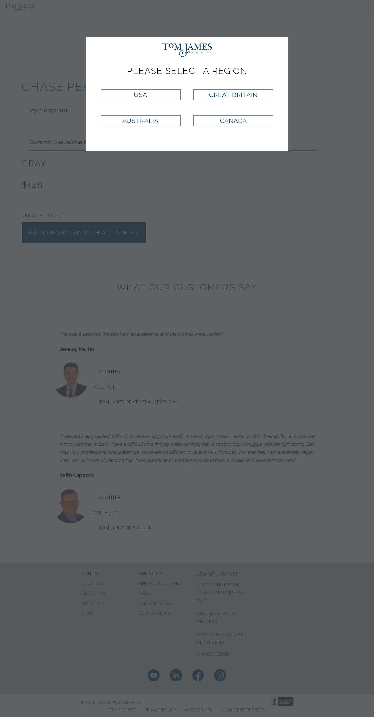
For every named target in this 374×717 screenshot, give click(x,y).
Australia (140, 120)
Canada (233, 120)
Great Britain (233, 94)
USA (140, 94)
